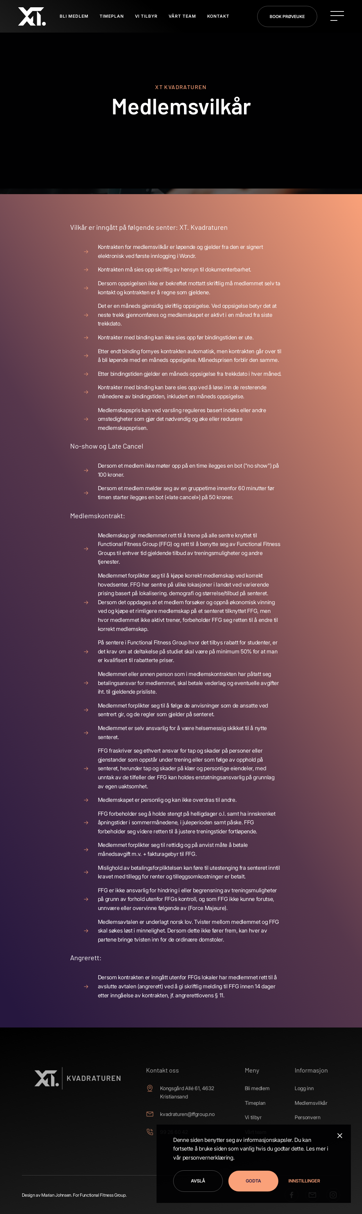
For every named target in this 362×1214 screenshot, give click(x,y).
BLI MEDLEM (74, 16)
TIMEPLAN (112, 16)
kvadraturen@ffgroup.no (186, 1114)
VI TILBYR (146, 16)
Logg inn (295, 1090)
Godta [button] (253, 1180)
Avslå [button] (198, 1180)
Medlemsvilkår (302, 1103)
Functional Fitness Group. (103, 1195)
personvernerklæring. (209, 1157)
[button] (302, 1181)
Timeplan (250, 1103)
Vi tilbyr (248, 1117)
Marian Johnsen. (56, 1195)
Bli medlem (251, 1090)
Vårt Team (182, 16)
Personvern (299, 1117)
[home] (32, 16)
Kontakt (218, 16)
